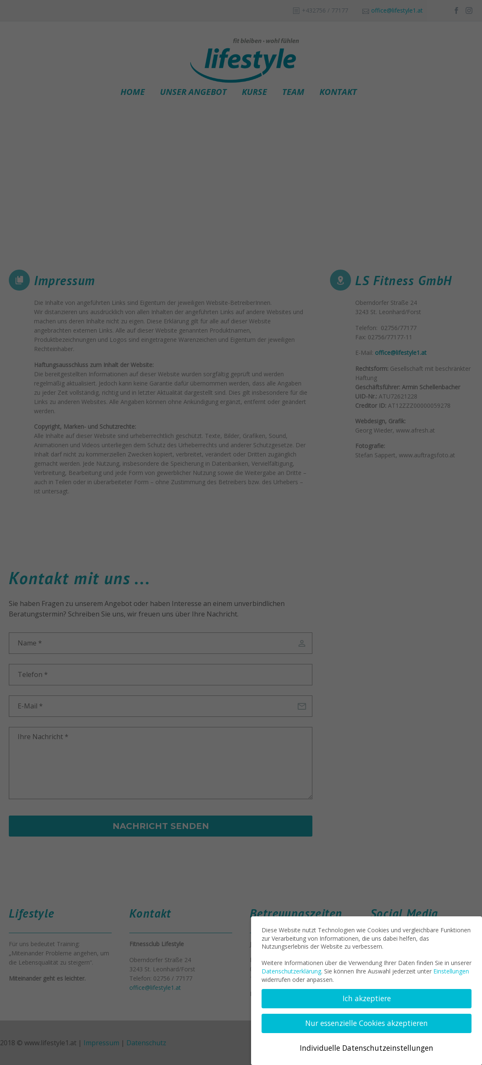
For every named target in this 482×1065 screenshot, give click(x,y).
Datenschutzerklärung (291, 971)
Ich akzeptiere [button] (367, 998)
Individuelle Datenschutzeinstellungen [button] (366, 1048)
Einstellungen (451, 971)
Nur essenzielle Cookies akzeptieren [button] (366, 1023)
